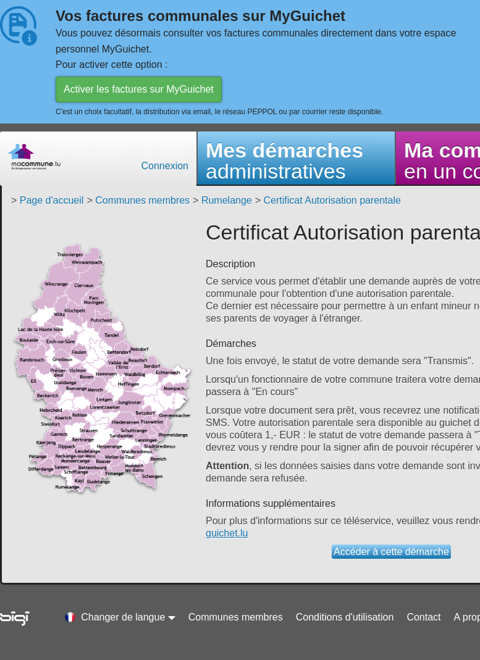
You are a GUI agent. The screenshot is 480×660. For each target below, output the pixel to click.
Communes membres (142, 200)
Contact (423, 617)
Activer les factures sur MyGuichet (139, 89)
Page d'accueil (52, 200)
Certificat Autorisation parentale (332, 200)
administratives (284, 160)
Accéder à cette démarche (391, 551)
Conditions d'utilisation (345, 617)
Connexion (165, 166)
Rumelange (226, 200)
